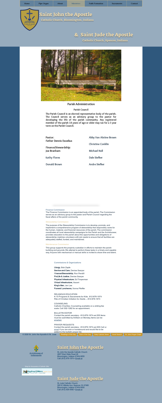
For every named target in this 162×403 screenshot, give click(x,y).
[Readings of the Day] (68, 334)
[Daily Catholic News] (101, 334)
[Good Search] (117, 334)
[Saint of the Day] (85, 334)
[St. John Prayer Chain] (133, 334)
